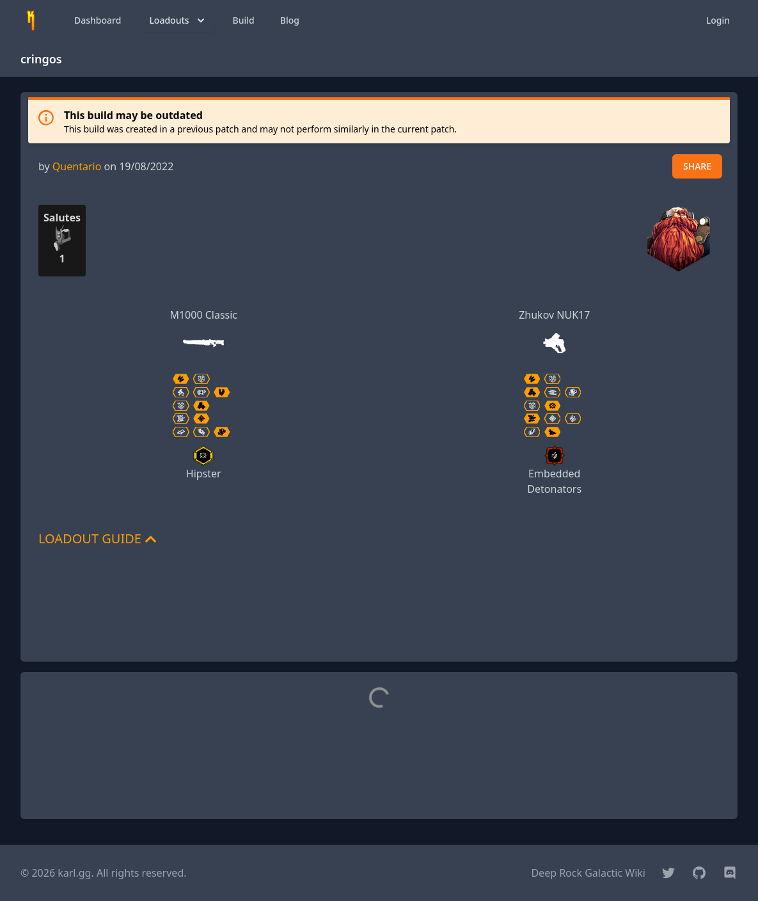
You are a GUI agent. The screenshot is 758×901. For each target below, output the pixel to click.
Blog (289, 20)
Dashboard (97, 20)
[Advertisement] (379, 622)
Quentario (76, 166)
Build (244, 20)
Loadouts (178, 20)
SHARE (697, 166)
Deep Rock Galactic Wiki (588, 873)
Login (718, 20)
